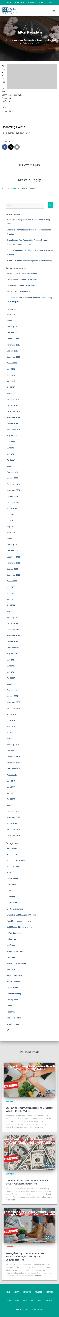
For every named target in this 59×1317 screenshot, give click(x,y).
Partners (41, 2)
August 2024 (12, 436)
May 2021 (11, 672)
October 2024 (12, 424)
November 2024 (13, 418)
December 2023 (13, 484)
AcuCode (38, 1292)
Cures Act (11, 897)
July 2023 (11, 515)
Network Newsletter (15, 975)
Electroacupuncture (15, 909)
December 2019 (13, 757)
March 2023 (11, 539)
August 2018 (12, 823)
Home (8, 1292)
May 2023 (11, 527)
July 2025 (11, 369)
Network (49, 1292)
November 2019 (13, 763)
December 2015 (13, 835)
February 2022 (13, 617)
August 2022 (12, 581)
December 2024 (13, 411)
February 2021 (13, 690)
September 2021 (13, 648)
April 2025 (11, 387)
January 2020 (12, 751)
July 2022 (11, 587)
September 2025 (13, 357)
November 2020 (13, 702)
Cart (39, 1301)
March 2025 (11, 393)
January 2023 (12, 551)
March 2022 (11, 611)
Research (11, 1012)
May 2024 (11, 454)
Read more (38, 1127)
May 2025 (11, 381)
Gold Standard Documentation (19, 927)
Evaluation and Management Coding (21, 915)
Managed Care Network (16, 963)
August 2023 (12, 508)
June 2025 (11, 375)
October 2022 (12, 569)
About (9, 2)
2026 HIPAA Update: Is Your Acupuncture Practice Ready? (30, 261)
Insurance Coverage (15, 951)
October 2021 (12, 642)
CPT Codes (11, 885)
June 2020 (11, 720)
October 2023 (12, 496)
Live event (11, 957)
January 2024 (12, 478)
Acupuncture (12, 854)
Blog (9, 873)
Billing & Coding (13, 866)
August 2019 (12, 775)
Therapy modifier (14, 1018)
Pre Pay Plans (12, 1000)
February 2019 (13, 811)
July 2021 (11, 660)
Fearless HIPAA (13, 1301)
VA (8, 1030)
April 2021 (11, 678)
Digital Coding (12, 903)
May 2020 (11, 726)
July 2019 (11, 781)
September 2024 (13, 430)
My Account (28, 1301)
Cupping (10, 891)
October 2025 (12, 351)
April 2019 (11, 799)
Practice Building (14, 994)
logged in (15, 188)
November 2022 (13, 563)
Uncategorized (13, 1024)
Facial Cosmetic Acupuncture (19, 921)
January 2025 (12, 405)
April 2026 (11, 315)
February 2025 (13, 399)
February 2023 (13, 545)
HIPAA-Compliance (14, 933)
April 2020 (11, 733)
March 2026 (11, 321)
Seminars (27, 1292)
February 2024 (13, 472)
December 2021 (13, 630)
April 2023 (11, 533)
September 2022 (13, 575)
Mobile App (32, 2)
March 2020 (11, 739)
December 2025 (13, 339)
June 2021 (11, 666)
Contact (49, 2)
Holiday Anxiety (13, 939)
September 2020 (13, 708)
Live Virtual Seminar (29, 273)
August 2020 (12, 714)
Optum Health (12, 988)
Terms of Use (37, 1309)
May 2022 (11, 599)
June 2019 (11, 787)
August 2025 (12, 363)
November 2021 (13, 636)
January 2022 (12, 623)
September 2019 (13, 769)
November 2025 (13, 345)
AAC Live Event (13, 848)
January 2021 (12, 696)
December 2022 (13, 557)
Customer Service (19, 2)
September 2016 (13, 829)
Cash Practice (12, 879)
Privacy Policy (22, 1309)
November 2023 (13, 490)
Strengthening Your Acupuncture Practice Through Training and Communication (25, 1256)
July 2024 (11, 442)
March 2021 (11, 684)
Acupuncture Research (16, 860)
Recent (9, 1006)
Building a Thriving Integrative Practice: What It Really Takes (29, 1109)
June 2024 (11, 448)
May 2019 (11, 793)
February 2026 (13, 327)
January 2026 (12, 333)
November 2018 (13, 817)
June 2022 (11, 593)
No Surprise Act (13, 982)
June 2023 (11, 521)
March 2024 (11, 466)
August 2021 (12, 654)
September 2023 (13, 502)
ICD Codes (11, 945)
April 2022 (11, 605)
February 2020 (13, 745)
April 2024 (11, 460)
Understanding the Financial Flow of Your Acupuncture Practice (27, 1182)
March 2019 (11, 805)
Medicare (11, 969)
